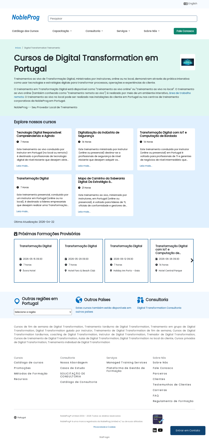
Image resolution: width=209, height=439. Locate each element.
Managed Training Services (127, 362)
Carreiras (160, 390)
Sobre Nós (151, 31)
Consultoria (93, 31)
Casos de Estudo (72, 368)
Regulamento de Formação (173, 401)
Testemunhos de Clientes (172, 384)
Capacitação (61, 31)
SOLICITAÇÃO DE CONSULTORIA (72, 375)
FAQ (156, 395)
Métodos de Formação (31, 373)
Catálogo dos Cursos (25, 31)
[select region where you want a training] (43, 312)
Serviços (122, 31)
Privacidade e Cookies (105, 427)
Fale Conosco (185, 31)
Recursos (21, 379)
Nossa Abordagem (74, 362)
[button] (191, 260)
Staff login (104, 437)
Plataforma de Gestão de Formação (126, 369)
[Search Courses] (122, 19)
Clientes (159, 379)
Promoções (22, 368)
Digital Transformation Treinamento (42, 47)
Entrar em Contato (188, 430)
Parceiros (160, 373)
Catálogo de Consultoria (78, 382)
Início (18, 47)
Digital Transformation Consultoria (159, 308)
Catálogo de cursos (29, 362)
